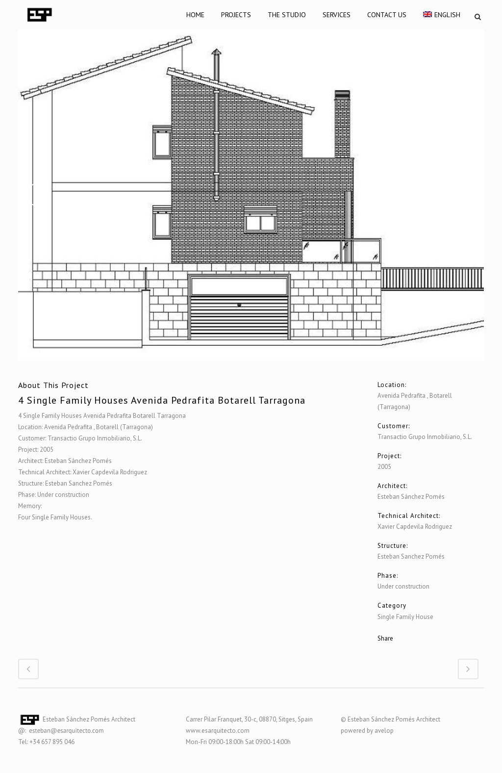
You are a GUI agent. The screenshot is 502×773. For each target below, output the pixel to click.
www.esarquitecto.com (218, 730)
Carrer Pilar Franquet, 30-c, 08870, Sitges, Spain (249, 719)
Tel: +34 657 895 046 (46, 742)
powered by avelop (367, 730)
